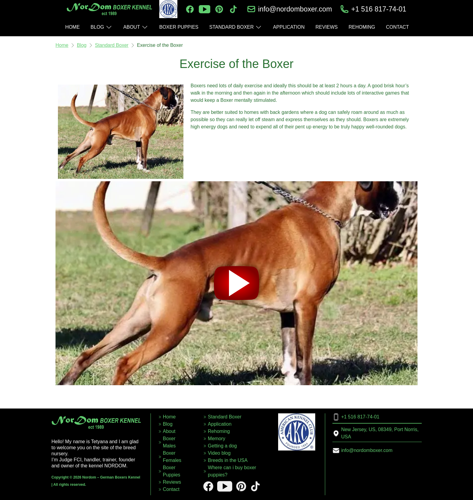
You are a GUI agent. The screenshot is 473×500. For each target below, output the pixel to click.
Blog (82, 45)
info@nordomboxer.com (295, 9)
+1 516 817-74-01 (378, 9)
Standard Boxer (112, 45)
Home (62, 45)
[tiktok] (233, 9)
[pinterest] (219, 9)
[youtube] (204, 9)
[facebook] (190, 9)
